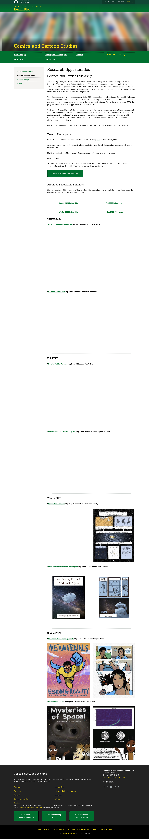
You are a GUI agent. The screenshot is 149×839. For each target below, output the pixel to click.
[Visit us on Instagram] (115, 787)
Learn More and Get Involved (65, 173)
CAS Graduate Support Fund (81, 816)
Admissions (17, 787)
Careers (94, 829)
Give (122, 2)
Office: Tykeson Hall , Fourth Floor (114, 777)
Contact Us (50, 59)
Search (128, 2)
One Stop (107, 2)
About (57, 799)
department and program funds (31, 808)
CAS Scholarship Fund (53, 816)
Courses (79, 54)
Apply (113, 2)
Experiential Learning (116, 54)
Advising (16, 803)
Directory (18, 59)
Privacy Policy (85, 829)
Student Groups (23, 79)
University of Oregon (68, 833)
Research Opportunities (26, 75)
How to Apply (20, 54)
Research (17, 795)
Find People (108, 829)
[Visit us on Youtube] (111, 787)
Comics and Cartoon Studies (46, 46)
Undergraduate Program (56, 54)
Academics (17, 791)
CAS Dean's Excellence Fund (26, 816)
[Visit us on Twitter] (107, 787)
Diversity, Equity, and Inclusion (65, 791)
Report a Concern (42, 829)
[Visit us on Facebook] (104, 787)
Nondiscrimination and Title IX (60, 829)
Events (19, 83)
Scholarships (59, 787)
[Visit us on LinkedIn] (118, 787)
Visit (118, 2)
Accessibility (76, 829)
